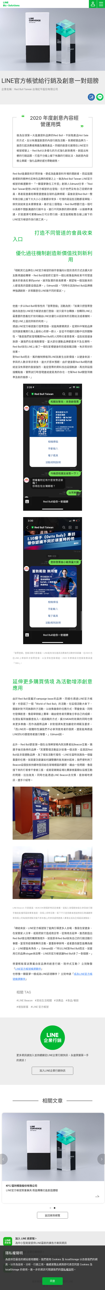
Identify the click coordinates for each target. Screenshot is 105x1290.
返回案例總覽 (52, 1215)
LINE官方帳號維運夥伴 (28, 968)
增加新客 (23, 1006)
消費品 (59, 1000)
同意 (52, 1281)
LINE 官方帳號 (40, 1006)
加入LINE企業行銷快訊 (52, 1070)
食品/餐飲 (73, 1000)
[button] (50, 1208)
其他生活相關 (44, 1000)
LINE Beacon (25, 1000)
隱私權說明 (67, 1269)
